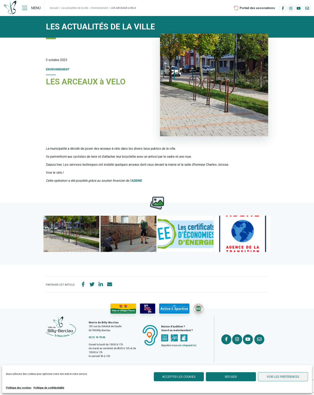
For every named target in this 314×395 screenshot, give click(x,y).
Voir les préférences (283, 377)
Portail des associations (257, 8)
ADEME (136, 180)
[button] (71, 234)
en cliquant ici (187, 345)
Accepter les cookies (178, 377)
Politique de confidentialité (48, 387)
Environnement (99, 8)
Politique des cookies (18, 387)
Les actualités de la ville (74, 8)
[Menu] (31, 8)
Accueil (54, 8)
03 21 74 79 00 (97, 337)
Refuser (231, 377)
